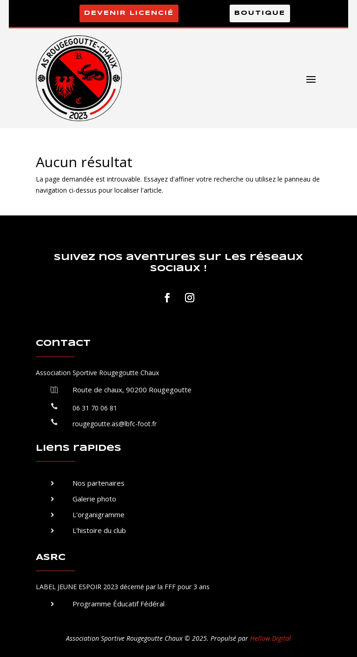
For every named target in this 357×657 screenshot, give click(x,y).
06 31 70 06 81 (95, 407)
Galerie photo (94, 498)
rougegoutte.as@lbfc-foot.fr (115, 423)
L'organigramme (99, 514)
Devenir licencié (129, 13)
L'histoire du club (99, 530)
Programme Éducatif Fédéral (119, 603)
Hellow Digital (270, 638)
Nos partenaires (99, 483)
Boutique (259, 13)
